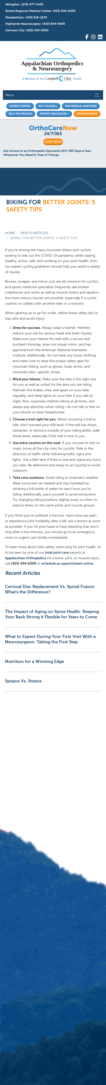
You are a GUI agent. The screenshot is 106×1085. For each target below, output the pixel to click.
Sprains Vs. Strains (23, 680)
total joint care (57, 552)
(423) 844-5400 (53, 24)
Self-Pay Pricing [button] (20, 113)
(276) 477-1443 (32, 4)
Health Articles (34, 233)
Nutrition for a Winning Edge (34, 661)
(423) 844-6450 (64, 11)
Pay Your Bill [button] (48, 106)
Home (10, 233)
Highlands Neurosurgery (23, 24)
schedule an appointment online (67, 563)
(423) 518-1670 (36, 17)
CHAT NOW (53, 141)
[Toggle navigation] (96, 95)
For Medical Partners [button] (81, 106)
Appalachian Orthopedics (25, 558)
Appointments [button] (87, 113)
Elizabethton (14, 17)
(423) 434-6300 (37, 30)
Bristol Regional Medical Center (28, 11)
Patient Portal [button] (20, 106)
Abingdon (12, 4)
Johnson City (14, 30)
